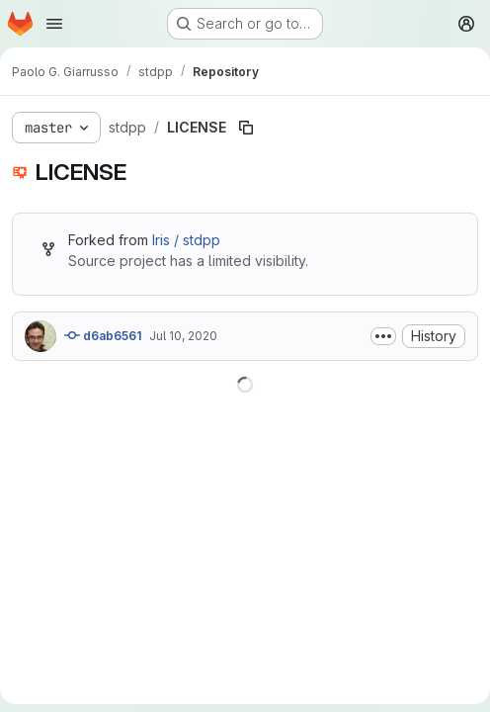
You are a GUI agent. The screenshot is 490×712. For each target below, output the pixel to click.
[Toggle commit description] (383, 336)
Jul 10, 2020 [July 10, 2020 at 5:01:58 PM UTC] (183, 335)
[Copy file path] (246, 127)
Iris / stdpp (186, 239)
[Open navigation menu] (54, 24)
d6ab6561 (102, 335)
